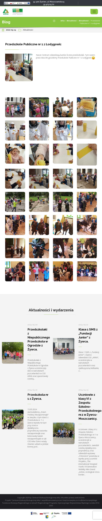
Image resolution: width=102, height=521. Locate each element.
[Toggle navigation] (94, 11)
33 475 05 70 (48, 4)
